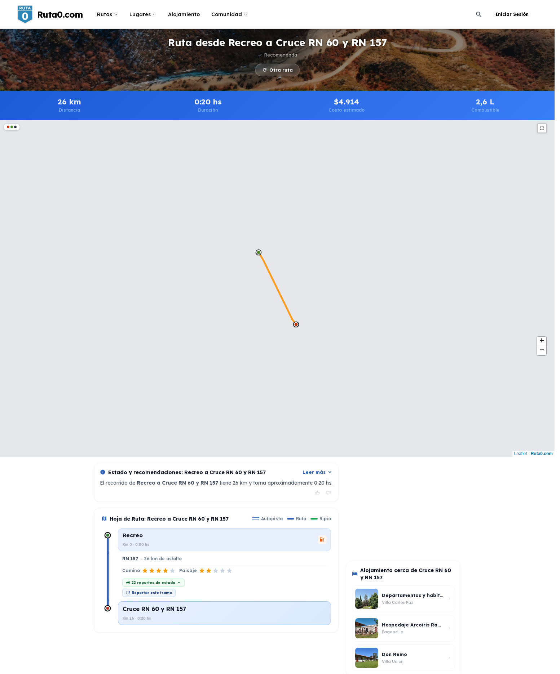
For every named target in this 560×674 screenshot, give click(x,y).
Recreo (133, 535)
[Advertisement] (400, 508)
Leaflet (520, 453)
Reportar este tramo (149, 592)
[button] (258, 252)
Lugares (142, 14)
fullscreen (542, 128)
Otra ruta (277, 70)
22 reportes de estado (153, 582)
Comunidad (229, 14)
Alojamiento (184, 14)
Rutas (107, 14)
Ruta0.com (542, 453)
